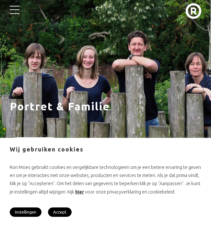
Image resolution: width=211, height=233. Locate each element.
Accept (59, 212)
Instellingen (25, 212)
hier (79, 191)
